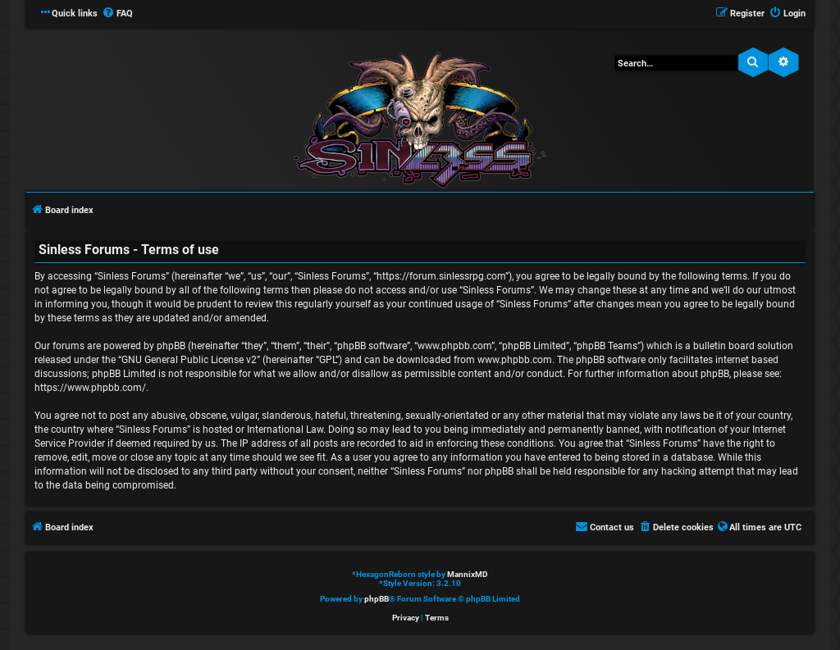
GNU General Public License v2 (189, 360)
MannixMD (467, 574)
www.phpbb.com (514, 360)
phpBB (376, 598)
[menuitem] (117, 14)
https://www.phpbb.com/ (90, 387)
